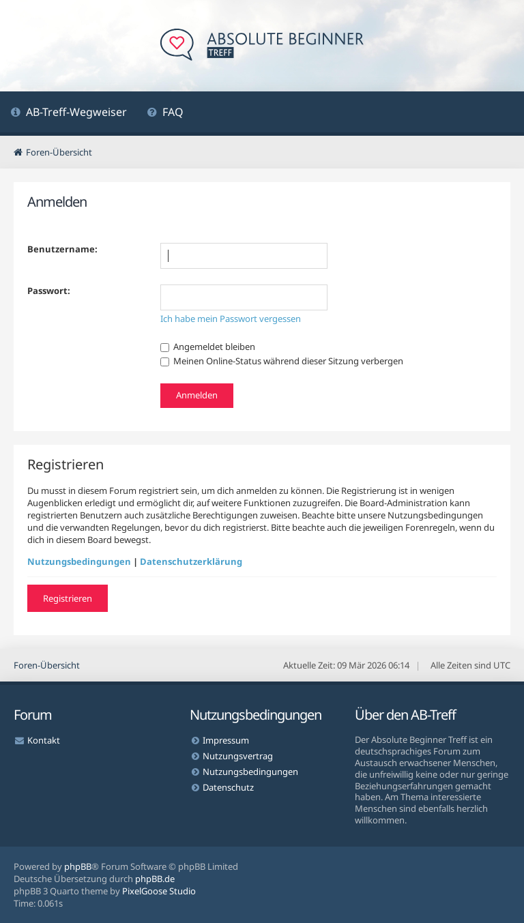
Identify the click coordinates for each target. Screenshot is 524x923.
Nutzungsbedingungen (79, 561)
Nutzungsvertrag (238, 756)
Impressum (226, 740)
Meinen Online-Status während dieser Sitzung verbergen (281, 361)
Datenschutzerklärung (191, 561)
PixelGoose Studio (159, 891)
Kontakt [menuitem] (43, 740)
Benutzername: (62, 249)
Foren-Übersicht (47, 665)
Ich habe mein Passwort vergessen (230, 318)
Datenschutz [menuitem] (228, 787)
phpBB (77, 866)
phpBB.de (155, 879)
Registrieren (67, 598)
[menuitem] (68, 113)
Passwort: (48, 290)
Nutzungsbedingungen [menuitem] (250, 771)
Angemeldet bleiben (207, 346)
